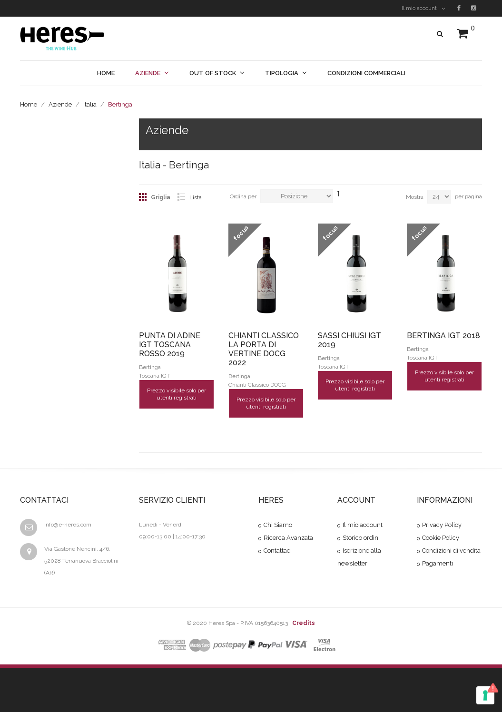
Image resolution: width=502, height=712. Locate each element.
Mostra (414, 197)
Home (28, 104)
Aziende (60, 104)
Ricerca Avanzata (288, 537)
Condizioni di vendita (451, 550)
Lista (195, 197)
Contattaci (278, 550)
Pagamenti (437, 563)
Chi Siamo (278, 524)
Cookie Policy (440, 537)
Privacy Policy (442, 524)
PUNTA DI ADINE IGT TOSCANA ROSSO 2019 (169, 344)
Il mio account (423, 8)
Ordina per (243, 196)
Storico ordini (361, 537)
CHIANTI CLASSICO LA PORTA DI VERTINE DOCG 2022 (263, 349)
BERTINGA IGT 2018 (443, 335)
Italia (90, 104)
